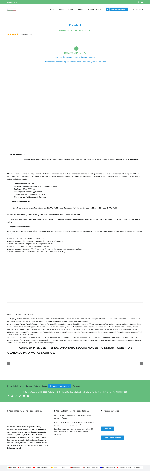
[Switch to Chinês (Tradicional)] (36, 44)
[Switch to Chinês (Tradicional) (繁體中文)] (129, 467)
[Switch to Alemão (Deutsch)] (41, 467)
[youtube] (142, 2)
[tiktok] (20, 396)
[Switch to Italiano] (10, 44)
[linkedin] (28, 396)
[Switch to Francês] (28, 44)
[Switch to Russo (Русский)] (107, 467)
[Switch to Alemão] (17, 44)
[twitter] (12, 396)
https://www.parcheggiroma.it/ (30, 192)
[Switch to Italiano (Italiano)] (12, 467)
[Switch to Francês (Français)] (90, 467)
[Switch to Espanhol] (21, 44)
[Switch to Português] (24, 44)
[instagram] (138, 2)
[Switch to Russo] (32, 44)
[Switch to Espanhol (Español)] (59, 467)
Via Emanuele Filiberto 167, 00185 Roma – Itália (40, 186)
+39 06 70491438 (28, 189)
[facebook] (135, 2)
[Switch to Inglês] (13, 44)
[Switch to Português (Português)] (75, 467)
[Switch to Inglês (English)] (24, 467)
